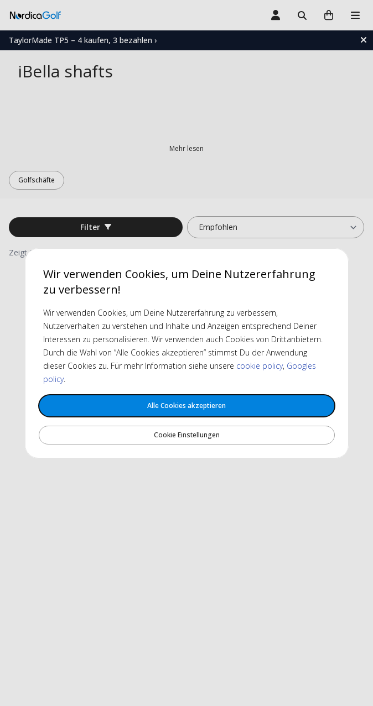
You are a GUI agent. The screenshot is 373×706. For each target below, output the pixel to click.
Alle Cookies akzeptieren (186, 405)
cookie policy (259, 365)
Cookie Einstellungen (187, 435)
